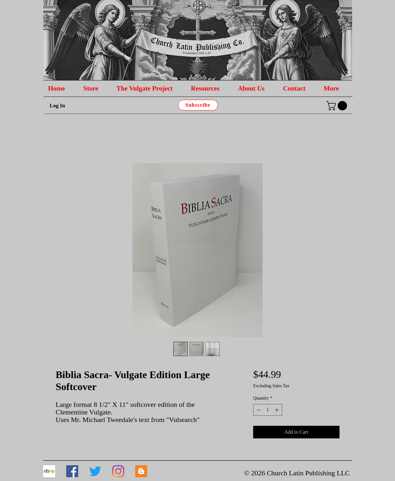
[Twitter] (95, 471)
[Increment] (277, 409)
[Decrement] (258, 409)
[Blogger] (141, 471)
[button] (337, 105)
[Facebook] (72, 471)
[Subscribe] (198, 105)
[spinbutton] (267, 409)
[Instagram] (118, 471)
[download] (49, 471)
